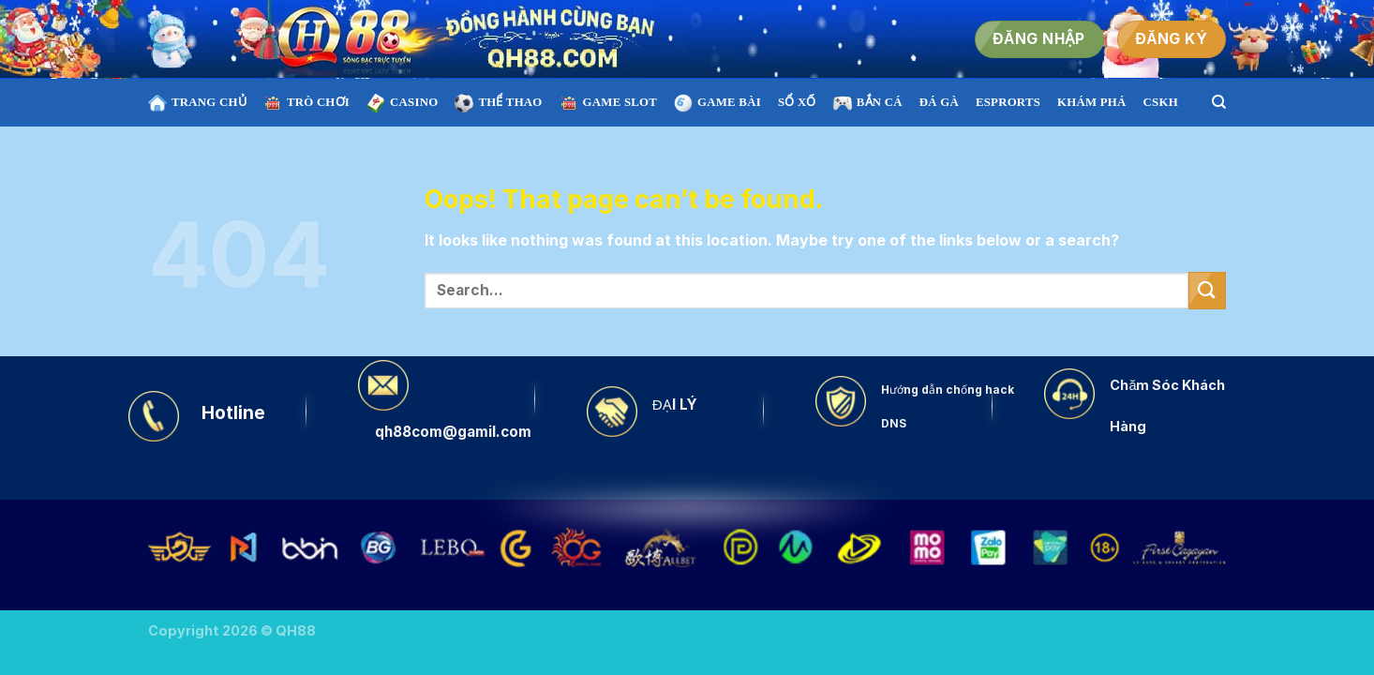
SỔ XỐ (797, 102)
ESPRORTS (1008, 102)
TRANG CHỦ (197, 103)
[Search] (1219, 102)
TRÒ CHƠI (306, 103)
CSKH (1160, 102)
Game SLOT (608, 103)
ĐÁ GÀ (939, 102)
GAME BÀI (717, 103)
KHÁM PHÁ (1092, 102)
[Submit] (1207, 290)
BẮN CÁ (868, 103)
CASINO (402, 103)
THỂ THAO (498, 103)
